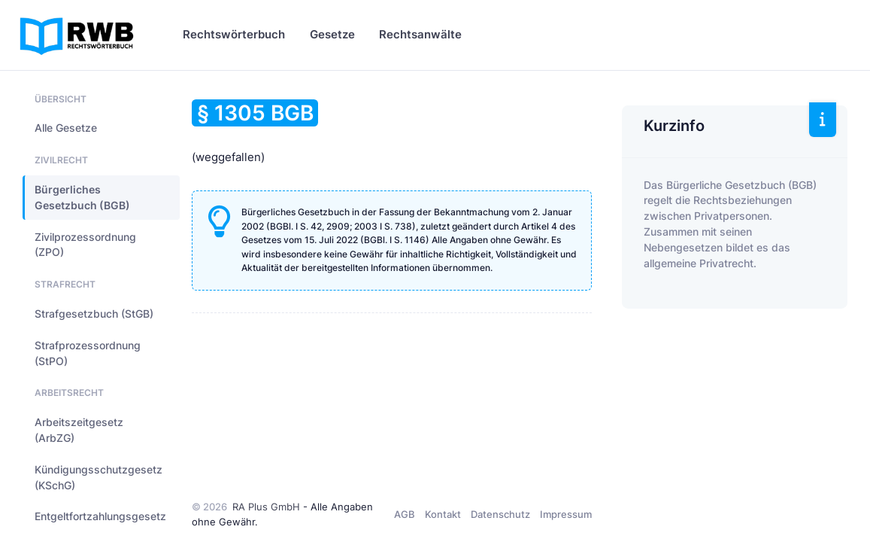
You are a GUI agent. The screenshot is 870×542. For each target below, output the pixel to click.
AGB (404, 514)
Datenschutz (500, 514)
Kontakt (443, 514)
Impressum (566, 514)
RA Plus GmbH (266, 507)
